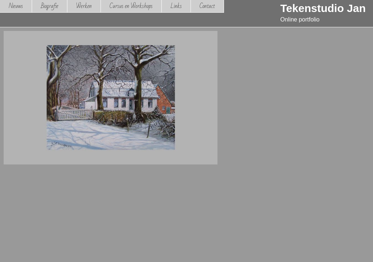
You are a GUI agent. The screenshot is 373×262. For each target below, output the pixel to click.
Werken (84, 6)
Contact (207, 6)
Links (176, 6)
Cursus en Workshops (131, 6)
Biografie (49, 6)
